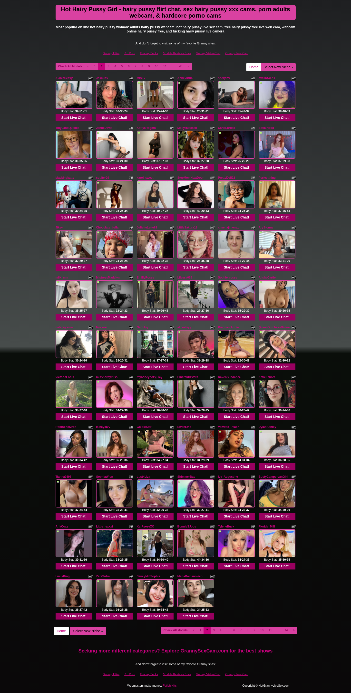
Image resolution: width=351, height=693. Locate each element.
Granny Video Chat (208, 53)
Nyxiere (101, 327)
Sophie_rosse (227, 277)
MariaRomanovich (189, 576)
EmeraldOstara (187, 377)
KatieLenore (267, 377)
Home (253, 67)
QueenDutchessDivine (274, 327)
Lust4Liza (143, 476)
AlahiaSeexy (64, 78)
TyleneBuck (226, 526)
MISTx (141, 78)
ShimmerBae (186, 476)
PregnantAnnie (228, 327)
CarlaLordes (226, 128)
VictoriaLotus (65, 377)
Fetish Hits (170, 685)
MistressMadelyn (108, 277)
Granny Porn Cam (236, 53)
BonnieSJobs (186, 526)
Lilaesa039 (184, 277)
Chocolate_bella (107, 227)
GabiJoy (142, 327)
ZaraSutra (103, 576)
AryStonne (266, 227)
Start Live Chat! (74, 118)
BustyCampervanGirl (273, 476)
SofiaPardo (266, 128)
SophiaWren (104, 476)
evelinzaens (267, 78)
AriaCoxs (62, 526)
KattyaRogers (146, 128)
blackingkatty (65, 177)
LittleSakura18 (187, 227)
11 (164, 66)
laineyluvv (103, 427)
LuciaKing (63, 576)
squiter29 (102, 177)
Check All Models (70, 66)
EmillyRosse (145, 277)
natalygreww (64, 327)
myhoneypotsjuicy (149, 377)
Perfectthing (267, 177)
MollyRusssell (187, 128)
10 (156, 66)
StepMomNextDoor (190, 177)
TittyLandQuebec (67, 128)
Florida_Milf (267, 526)
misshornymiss (106, 377)
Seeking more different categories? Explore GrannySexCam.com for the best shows (175, 650)
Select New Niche (278, 67)
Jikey (59, 227)
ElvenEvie (184, 427)
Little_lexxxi (104, 526)
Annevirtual (185, 78)
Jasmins (102, 78)
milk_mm (62, 277)
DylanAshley (267, 427)
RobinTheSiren (66, 427)
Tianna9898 (63, 476)
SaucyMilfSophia (148, 576)
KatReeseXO (145, 526)
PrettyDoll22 (226, 177)
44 (180, 66)
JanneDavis (104, 128)
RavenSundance (229, 377)
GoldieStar (144, 427)
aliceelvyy (184, 327)
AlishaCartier (268, 277)
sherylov (224, 78)
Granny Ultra (111, 53)
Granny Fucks (149, 53)
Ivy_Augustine (228, 476)
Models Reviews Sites (177, 53)
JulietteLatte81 (147, 227)
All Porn (129, 53)
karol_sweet (145, 177)
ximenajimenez (228, 227)
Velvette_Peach (228, 427)
